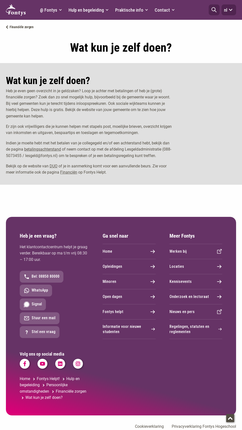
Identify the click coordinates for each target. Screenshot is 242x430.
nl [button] (229, 10)
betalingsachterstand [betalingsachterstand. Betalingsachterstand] (42, 149)
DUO (53, 166)
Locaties (196, 267)
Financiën (68, 172)
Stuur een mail (40, 318)
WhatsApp (36, 291)
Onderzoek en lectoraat (196, 297)
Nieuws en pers (196, 312)
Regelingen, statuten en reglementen (196, 329)
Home (129, 251)
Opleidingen (129, 267)
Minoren (129, 282)
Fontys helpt (129, 312)
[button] (214, 9)
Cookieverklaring (149, 426)
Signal (33, 304)
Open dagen (129, 297)
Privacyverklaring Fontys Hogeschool (204, 426)
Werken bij (196, 251)
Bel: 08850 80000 (41, 277)
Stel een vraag (40, 332)
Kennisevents (196, 282)
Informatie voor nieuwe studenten (129, 329)
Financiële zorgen (22, 27)
